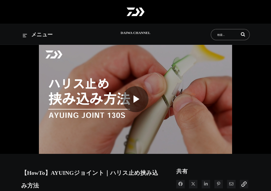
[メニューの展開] (38, 35)
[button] (243, 34)
